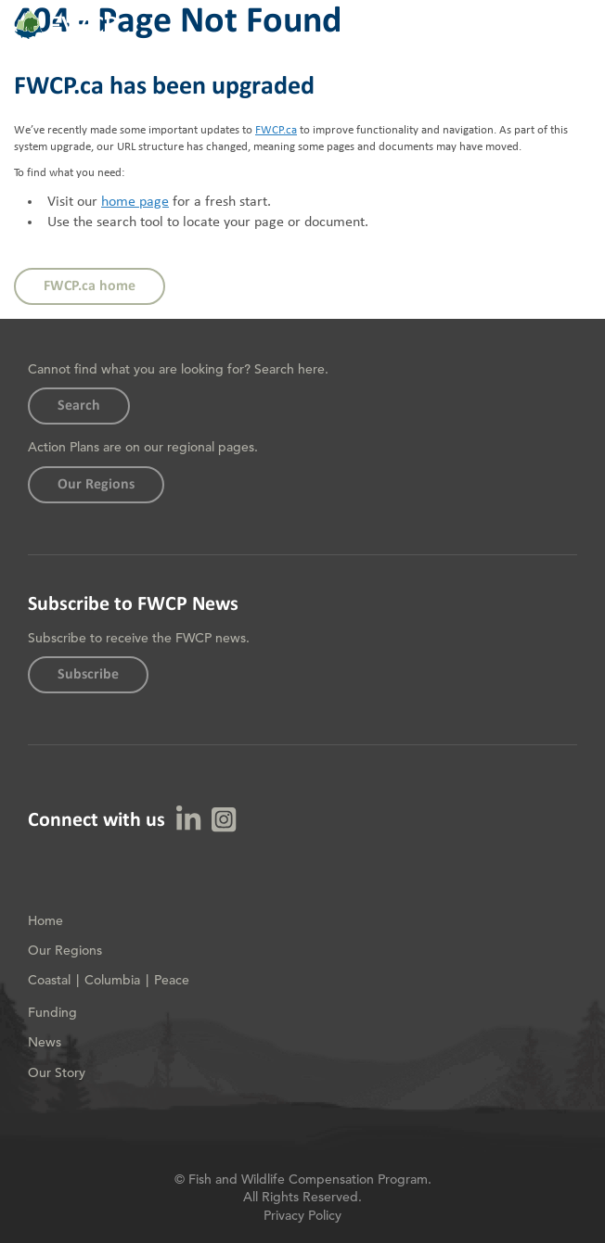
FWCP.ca (276, 130)
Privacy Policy (302, 1215)
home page (135, 202)
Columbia (112, 979)
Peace (171, 979)
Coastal (49, 979)
